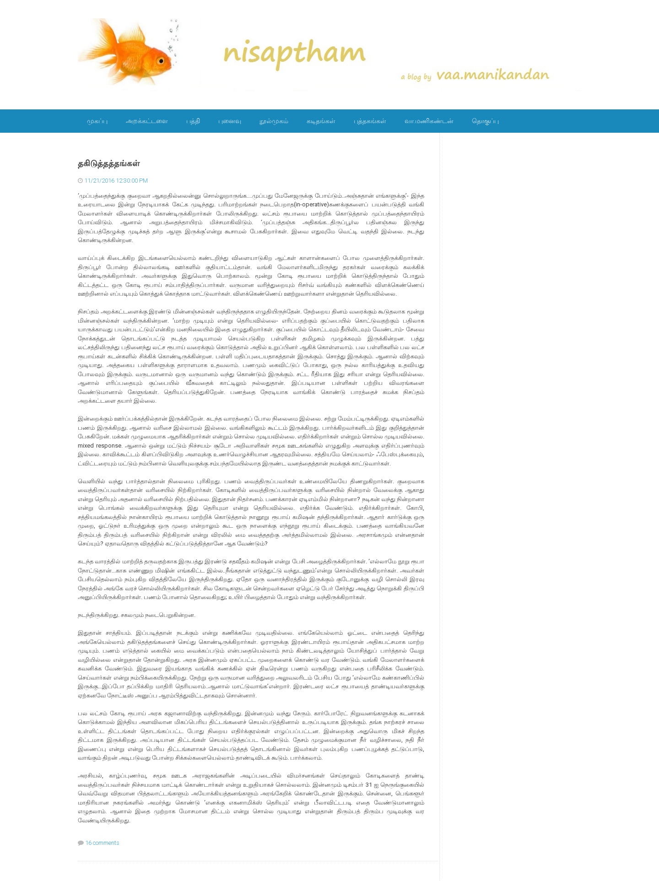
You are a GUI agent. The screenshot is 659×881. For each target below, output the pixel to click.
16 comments (102, 842)
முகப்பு (97, 120)
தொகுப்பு (485, 120)
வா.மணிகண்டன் (429, 120)
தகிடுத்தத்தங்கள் (109, 163)
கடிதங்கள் (321, 120)
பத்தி (193, 120)
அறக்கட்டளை (147, 120)
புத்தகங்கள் (370, 120)
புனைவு (229, 120)
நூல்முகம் (273, 120)
